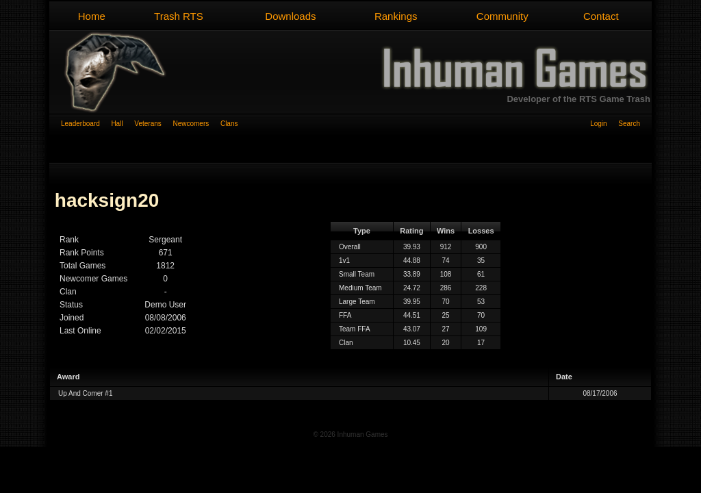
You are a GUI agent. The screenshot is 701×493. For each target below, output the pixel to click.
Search (629, 123)
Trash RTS (178, 16)
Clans (229, 123)
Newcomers (196, 123)
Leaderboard (86, 123)
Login (604, 123)
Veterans (153, 123)
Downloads (290, 16)
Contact (601, 16)
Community (502, 16)
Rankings (396, 16)
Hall (122, 123)
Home (91, 16)
